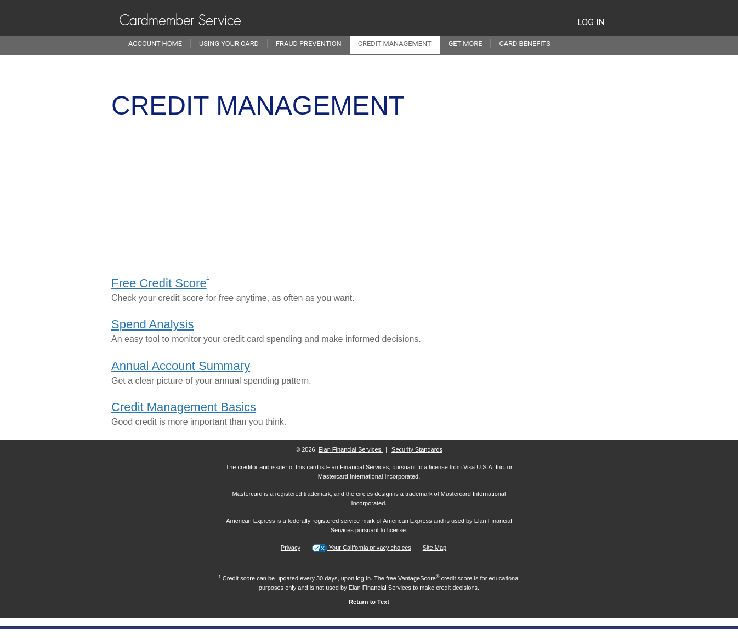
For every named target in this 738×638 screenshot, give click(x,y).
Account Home (155, 43)
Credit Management (395, 43)
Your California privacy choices (369, 547)
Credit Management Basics (183, 407)
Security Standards (416, 449)
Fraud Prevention (309, 43)
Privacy (290, 547)
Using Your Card (229, 43)
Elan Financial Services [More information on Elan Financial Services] (351, 449)
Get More (465, 43)
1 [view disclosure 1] (208, 277)
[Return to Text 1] (369, 602)
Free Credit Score (159, 283)
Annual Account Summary (180, 366)
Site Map (434, 547)
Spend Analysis (152, 324)
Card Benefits (524, 43)
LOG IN (591, 22)
